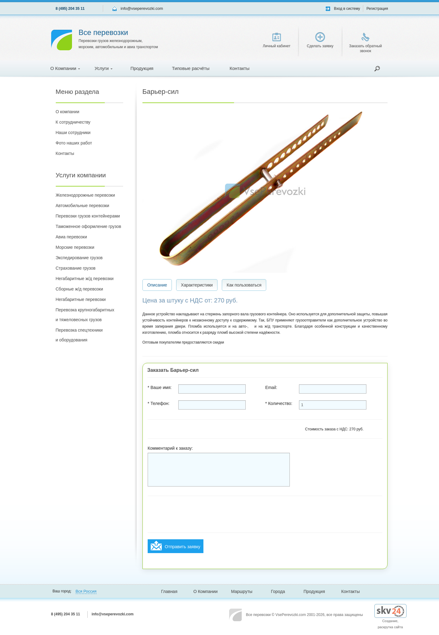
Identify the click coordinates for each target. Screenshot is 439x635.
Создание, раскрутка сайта (390, 619)
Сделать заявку (320, 40)
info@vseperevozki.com (142, 8)
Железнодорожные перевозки (85, 195)
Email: (271, 387)
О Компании (65, 68)
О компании (67, 111)
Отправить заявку (175, 545)
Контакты (239, 68)
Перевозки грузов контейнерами (88, 216)
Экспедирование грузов (79, 257)
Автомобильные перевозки (82, 205)
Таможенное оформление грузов (88, 226)
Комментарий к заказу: (170, 448)
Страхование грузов (76, 268)
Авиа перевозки (71, 236)
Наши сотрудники (73, 132)
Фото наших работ (74, 142)
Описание (157, 285)
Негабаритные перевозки (81, 299)
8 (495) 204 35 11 (70, 8)
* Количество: (278, 403)
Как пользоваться (244, 285)
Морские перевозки (75, 247)
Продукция (142, 68)
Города (278, 591)
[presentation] (194, 514)
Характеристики (197, 285)
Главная (169, 591)
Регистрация (377, 8)
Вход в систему (347, 8)
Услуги (103, 68)
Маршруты (241, 591)
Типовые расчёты (190, 68)
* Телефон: (158, 403)
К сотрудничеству (73, 122)
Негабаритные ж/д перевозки (85, 278)
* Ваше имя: (160, 387)
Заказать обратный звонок (365, 43)
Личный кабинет (276, 40)
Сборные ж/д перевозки (79, 289)
